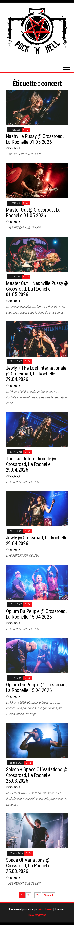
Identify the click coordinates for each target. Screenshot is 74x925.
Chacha (15, 148)
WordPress (45, 909)
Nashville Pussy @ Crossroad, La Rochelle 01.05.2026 (34, 139)
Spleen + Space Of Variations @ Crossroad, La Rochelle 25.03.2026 (36, 775)
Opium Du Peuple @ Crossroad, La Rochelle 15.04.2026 (36, 614)
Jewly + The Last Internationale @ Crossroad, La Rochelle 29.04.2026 (36, 373)
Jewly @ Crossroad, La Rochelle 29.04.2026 (36, 540)
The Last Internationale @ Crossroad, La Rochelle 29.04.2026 (31, 464)
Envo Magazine (37, 915)
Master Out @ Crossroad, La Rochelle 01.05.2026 (33, 212)
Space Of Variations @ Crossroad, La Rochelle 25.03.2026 (28, 865)
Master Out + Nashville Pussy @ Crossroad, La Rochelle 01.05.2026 (37, 288)
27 (37, 895)
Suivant (48, 895)
